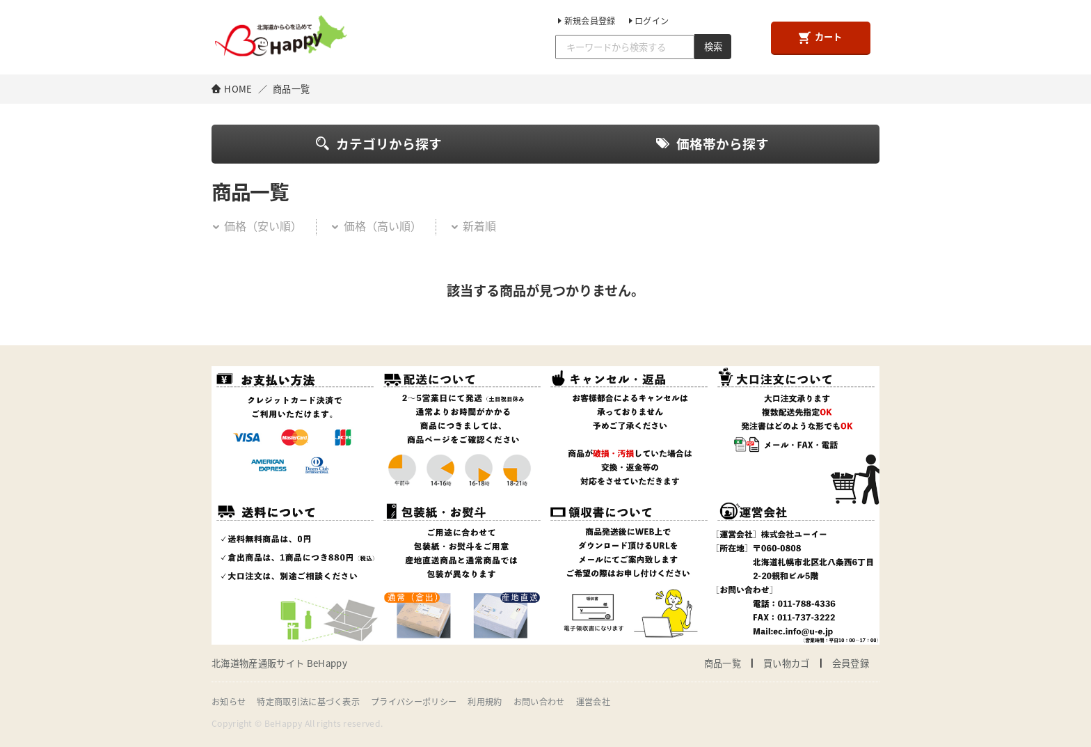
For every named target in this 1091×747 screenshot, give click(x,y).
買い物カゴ (786, 663)
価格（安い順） (257, 225)
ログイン (647, 21)
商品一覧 (722, 663)
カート (820, 37)
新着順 (473, 225)
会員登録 (850, 663)
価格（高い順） (376, 225)
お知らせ (229, 701)
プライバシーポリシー (413, 701)
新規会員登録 (585, 21)
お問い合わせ (539, 701)
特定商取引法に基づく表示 (308, 701)
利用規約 (485, 701)
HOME (238, 88)
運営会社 (593, 701)
